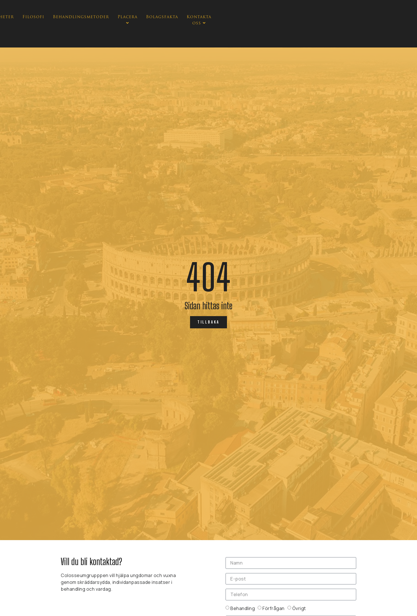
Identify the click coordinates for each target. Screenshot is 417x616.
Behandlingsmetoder (215, 30)
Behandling (242, 608)
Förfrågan (273, 608)
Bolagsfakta (300, 30)
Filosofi (167, 30)
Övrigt (299, 608)
